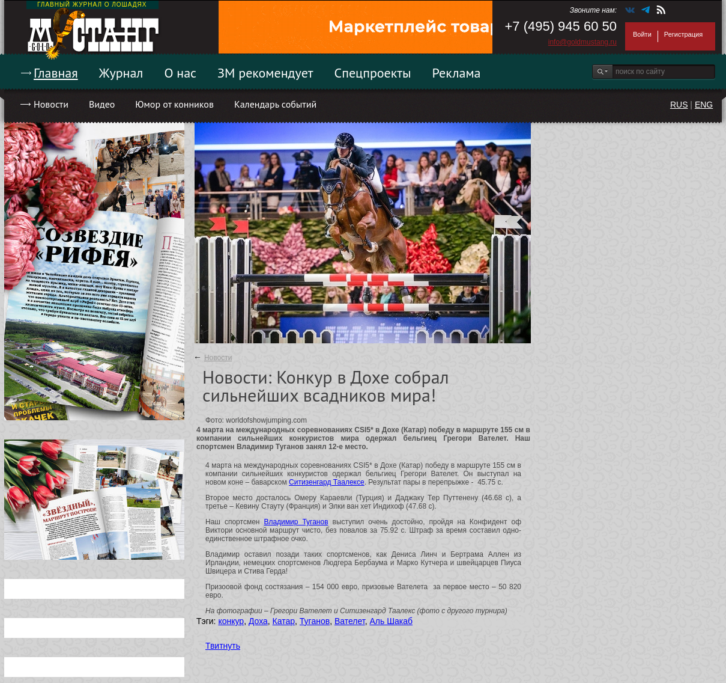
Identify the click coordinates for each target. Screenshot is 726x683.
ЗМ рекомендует (265, 72)
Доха (258, 621)
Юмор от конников (174, 104)
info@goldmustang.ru (582, 42)
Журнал (121, 72)
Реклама (456, 72)
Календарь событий (275, 104)
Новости (51, 104)
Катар (284, 621)
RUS (679, 104)
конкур (231, 621)
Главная (56, 72)
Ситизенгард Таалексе (327, 482)
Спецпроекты (372, 72)
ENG (704, 104)
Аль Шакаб (391, 621)
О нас (180, 72)
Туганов (315, 621)
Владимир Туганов (296, 522)
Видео (102, 104)
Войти (642, 34)
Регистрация (683, 34)
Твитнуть (222, 646)
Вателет (349, 621)
